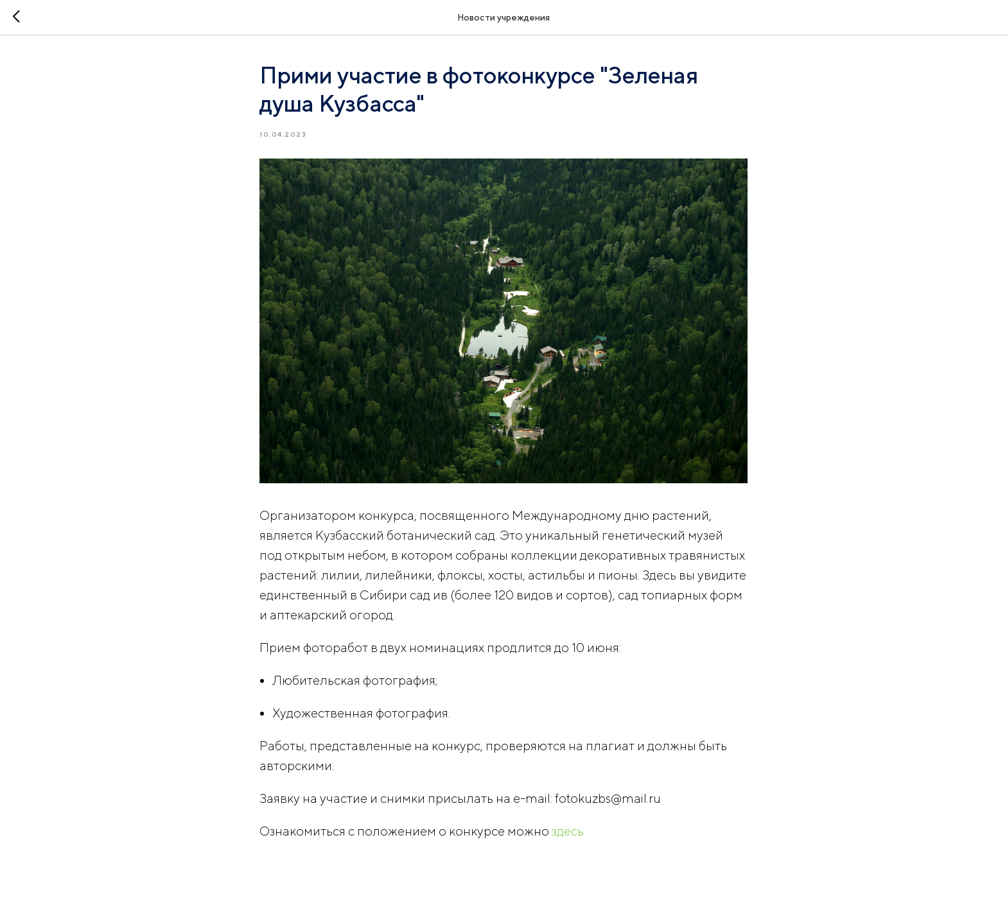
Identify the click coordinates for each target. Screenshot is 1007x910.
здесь (568, 830)
